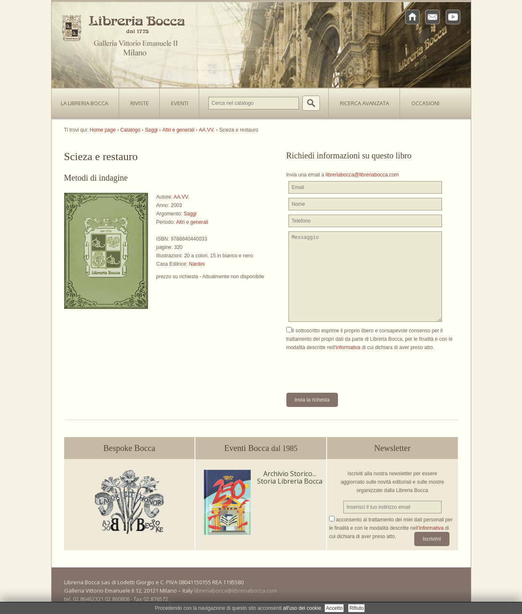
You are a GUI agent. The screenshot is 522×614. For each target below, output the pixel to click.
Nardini (197, 264)
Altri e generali (192, 222)
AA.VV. (182, 197)
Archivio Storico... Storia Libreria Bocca (289, 477)
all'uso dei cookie (302, 608)
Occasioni (425, 103)
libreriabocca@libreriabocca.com (362, 175)
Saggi (190, 214)
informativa (348, 347)
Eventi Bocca (261, 448)
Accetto (334, 608)
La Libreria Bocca (87, 100)
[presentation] (350, 368)
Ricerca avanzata (364, 103)
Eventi (179, 103)
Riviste (137, 100)
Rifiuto (356, 608)
